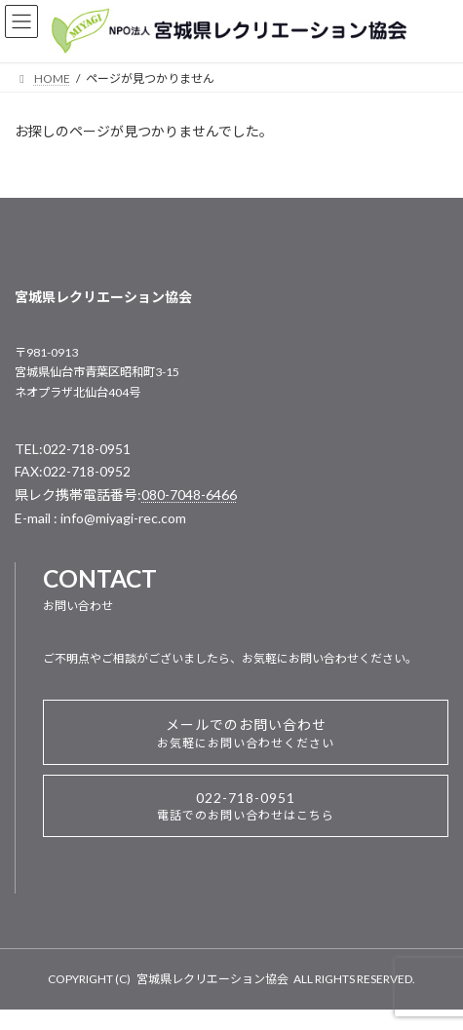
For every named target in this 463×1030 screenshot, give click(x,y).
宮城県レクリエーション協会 (212, 979)
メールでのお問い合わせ (245, 733)
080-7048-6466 (189, 494)
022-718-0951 (245, 805)
